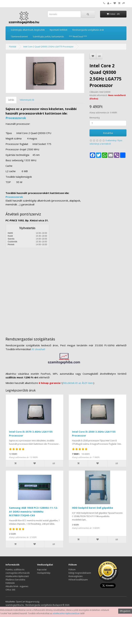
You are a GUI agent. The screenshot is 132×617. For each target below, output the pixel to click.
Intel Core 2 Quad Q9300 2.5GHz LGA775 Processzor (48, 46)
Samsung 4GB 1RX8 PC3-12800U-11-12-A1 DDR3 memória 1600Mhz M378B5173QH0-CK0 (33, 511)
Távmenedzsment (19, 36)
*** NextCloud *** (78, 36)
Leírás (11, 99)
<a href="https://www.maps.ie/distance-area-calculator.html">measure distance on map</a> (66, 290)
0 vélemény (110, 140)
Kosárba (108, 133)
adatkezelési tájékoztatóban (66, 613)
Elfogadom (125, 611)
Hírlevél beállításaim (78, 579)
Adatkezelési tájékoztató (17, 576)
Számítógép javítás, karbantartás (48, 36)
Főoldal (12, 46)
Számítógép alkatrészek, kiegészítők (28, 29)
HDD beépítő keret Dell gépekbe (92, 507)
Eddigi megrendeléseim (80, 572)
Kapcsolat (42, 569)
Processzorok (16, 118)
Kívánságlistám (76, 576)
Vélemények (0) (27, 99)
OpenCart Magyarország (27, 601)
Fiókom (72, 569)
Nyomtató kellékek (58, 29)
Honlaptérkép (43, 572)
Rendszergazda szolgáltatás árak (88, 29)
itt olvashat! (38, 349)
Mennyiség (95, 117)
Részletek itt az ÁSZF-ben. (78, 383)
